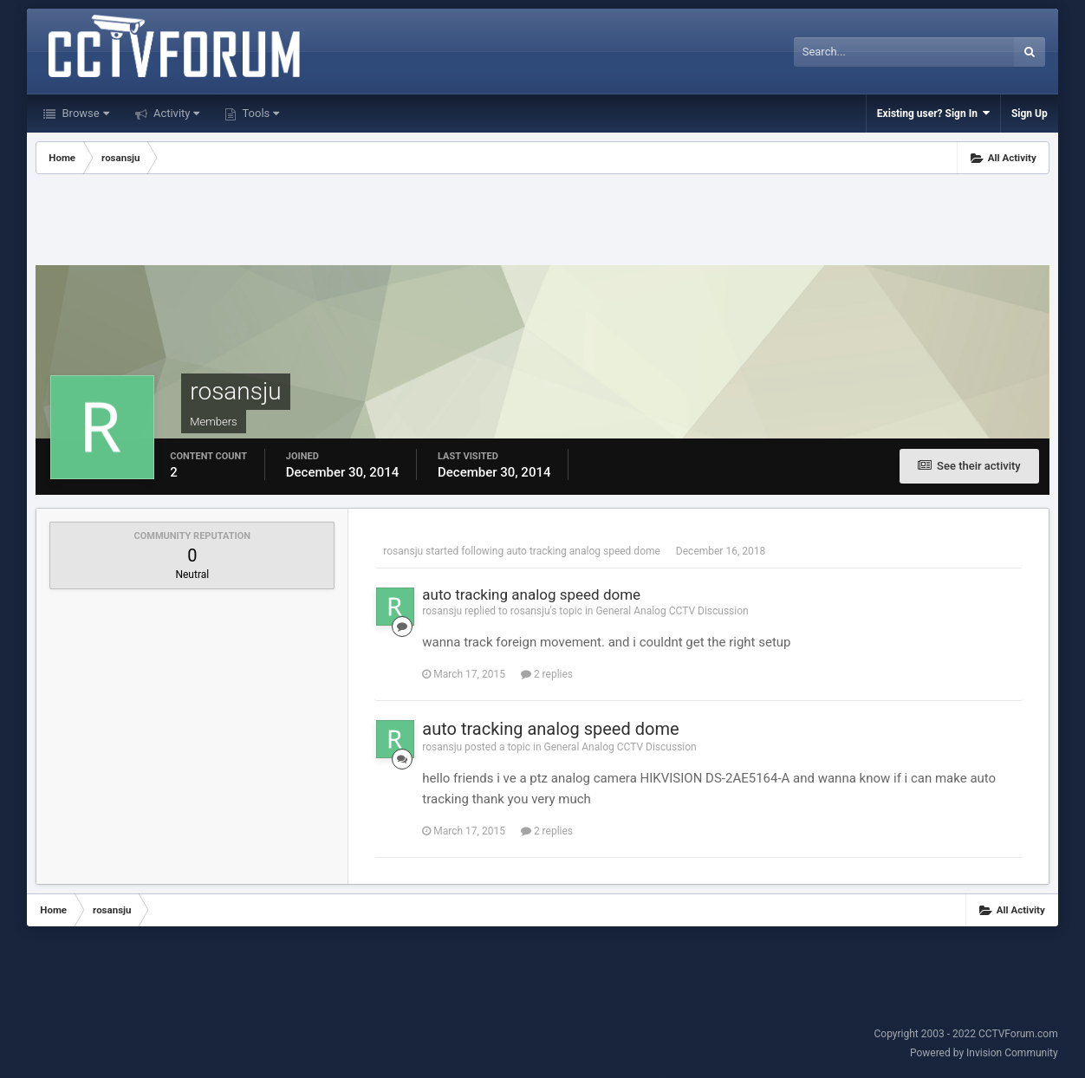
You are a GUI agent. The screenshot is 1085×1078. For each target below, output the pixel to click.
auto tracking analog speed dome (583, 551)
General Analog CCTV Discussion (671, 611)
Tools (259, 113)
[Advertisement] (542, 222)
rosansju (403, 551)
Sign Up (1029, 113)
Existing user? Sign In (933, 113)
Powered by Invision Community (984, 1053)
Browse (83, 113)
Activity (175, 113)
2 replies (547, 674)
